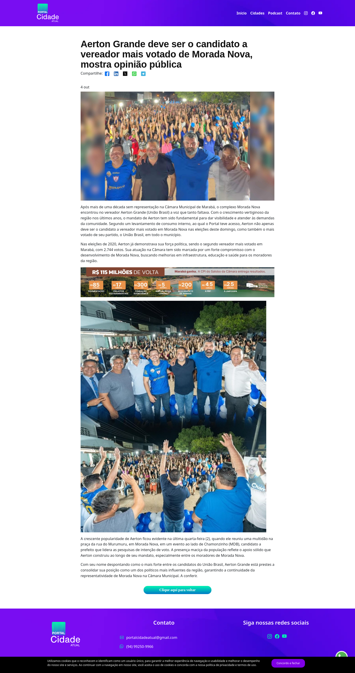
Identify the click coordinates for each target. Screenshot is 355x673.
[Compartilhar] (107, 73)
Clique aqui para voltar (177, 590)
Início (242, 13)
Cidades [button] (257, 13)
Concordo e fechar (288, 663)
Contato (293, 13)
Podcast (275, 13)
